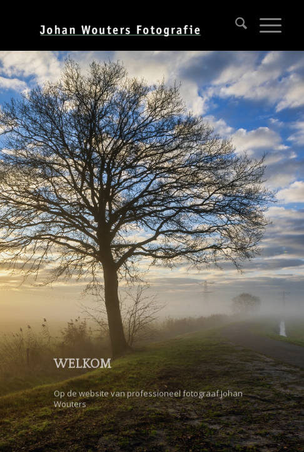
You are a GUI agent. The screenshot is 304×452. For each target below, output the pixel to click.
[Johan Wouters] (126, 25)
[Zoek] (235, 25)
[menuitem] (235, 25)
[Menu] (264, 25)
